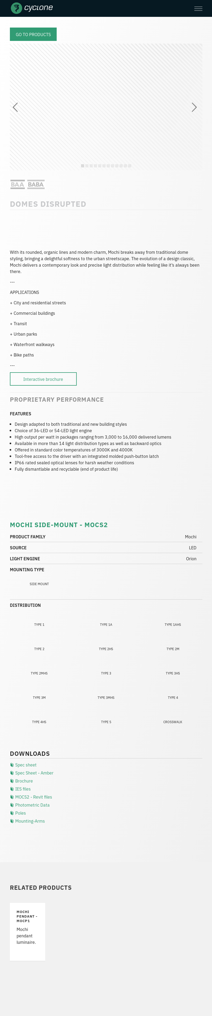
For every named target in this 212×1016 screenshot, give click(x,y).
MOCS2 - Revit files (31, 797)
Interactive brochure (43, 379)
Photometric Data (30, 805)
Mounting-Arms (27, 821)
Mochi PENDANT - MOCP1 (27, 916)
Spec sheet (23, 765)
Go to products (33, 34)
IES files (20, 789)
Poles (18, 813)
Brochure (21, 781)
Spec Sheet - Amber (31, 773)
